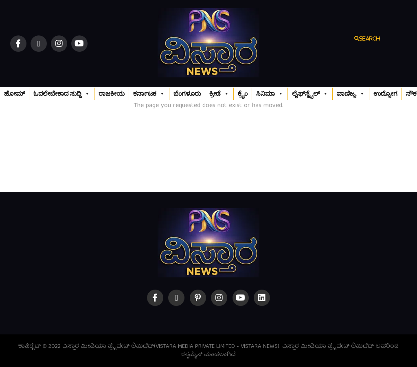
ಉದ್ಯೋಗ (385, 93)
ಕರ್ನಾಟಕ (149, 93)
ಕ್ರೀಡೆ (219, 93)
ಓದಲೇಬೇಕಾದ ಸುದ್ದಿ (61, 93)
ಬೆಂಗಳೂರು (187, 93)
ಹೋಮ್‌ (14, 93)
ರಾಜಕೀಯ (112, 93)
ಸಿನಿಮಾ (269, 93)
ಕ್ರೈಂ (243, 93)
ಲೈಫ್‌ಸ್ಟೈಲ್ (310, 93)
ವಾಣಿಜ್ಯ (351, 93)
